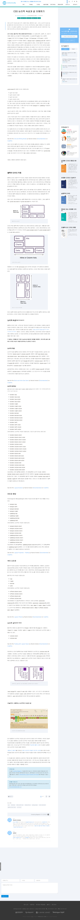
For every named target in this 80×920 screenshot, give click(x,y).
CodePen (9, 141)
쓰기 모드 (19, 807)
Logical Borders (18, 487)
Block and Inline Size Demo (21, 380)
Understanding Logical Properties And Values (29, 774)
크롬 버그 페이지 (11, 750)
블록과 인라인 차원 (12, 807)
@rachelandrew (41, 138)
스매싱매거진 (44, 822)
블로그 (48, 904)
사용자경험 (45, 4)
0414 (56, 908)
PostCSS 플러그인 (34, 745)
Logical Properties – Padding (21, 552)
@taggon (27, 837)
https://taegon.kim (17, 837)
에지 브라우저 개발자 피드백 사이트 (31, 750)
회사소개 (26, 904)
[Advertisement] (28, 860)
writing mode (34, 805)
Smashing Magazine (21, 15)
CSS (39, 18)
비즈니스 (68, 4)
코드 (23, 4)
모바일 (31, 4)
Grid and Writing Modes (20, 138)
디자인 (38, 4)
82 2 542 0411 (51, 908)
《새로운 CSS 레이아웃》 (18, 827)
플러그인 (35, 18)
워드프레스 (53, 4)
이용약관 (32, 904)
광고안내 (54, 904)
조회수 (65, 49)
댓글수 (73, 49)
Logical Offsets (18, 617)
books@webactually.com (16, 786)
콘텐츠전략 (60, 4)
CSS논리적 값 (27, 805)
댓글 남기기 (5, 896)
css (8, 805)
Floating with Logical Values (21, 644)
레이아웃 (29, 18)
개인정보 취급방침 (40, 904)
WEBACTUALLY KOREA (42, 916)
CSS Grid (13, 805)
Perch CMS (15, 822)
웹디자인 (23, 18)
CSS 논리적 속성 (19, 805)
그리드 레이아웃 (42, 805)
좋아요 (10, 796)
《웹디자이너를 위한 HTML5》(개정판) (41, 825)
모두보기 (75, 4)
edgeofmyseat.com (30, 822)
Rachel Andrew (17, 820)
